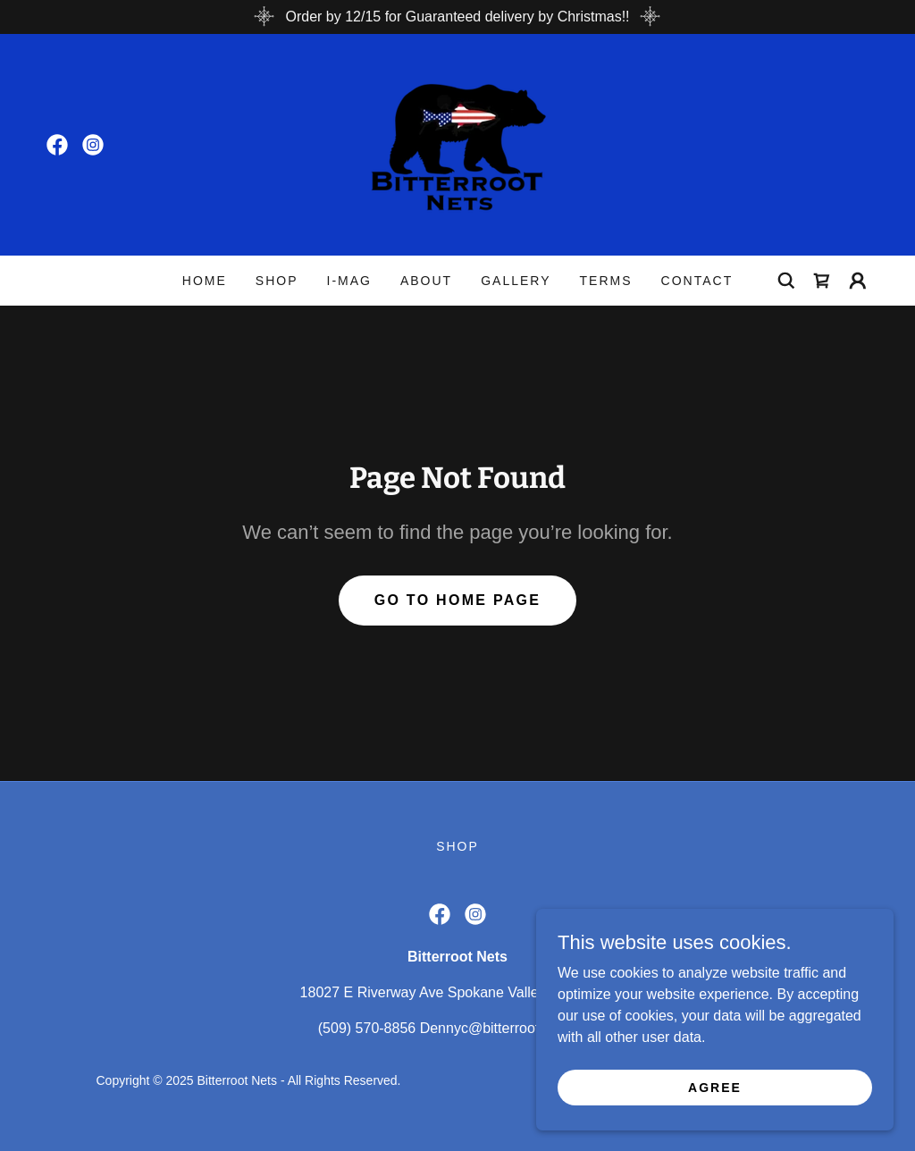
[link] (57, 145)
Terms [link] (606, 280)
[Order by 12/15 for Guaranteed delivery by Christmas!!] (457, 17)
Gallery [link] (515, 280)
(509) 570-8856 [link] (367, 1028)
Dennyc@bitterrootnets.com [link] (509, 1028)
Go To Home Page (457, 600)
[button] (858, 280)
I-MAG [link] (348, 280)
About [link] (426, 280)
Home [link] (204, 280)
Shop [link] (277, 280)
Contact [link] (697, 280)
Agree (715, 1087)
